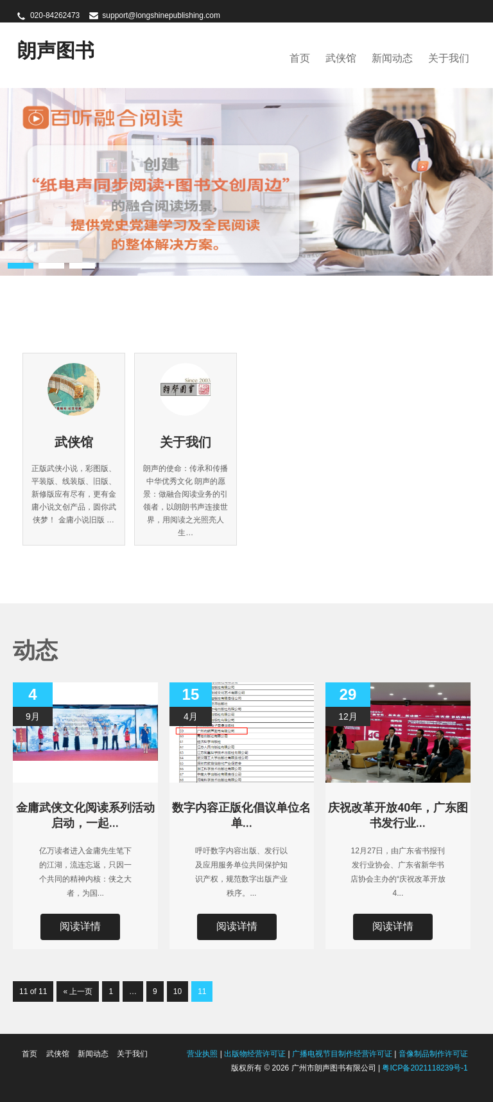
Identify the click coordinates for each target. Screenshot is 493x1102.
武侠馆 (340, 58)
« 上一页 (77, 991)
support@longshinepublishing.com (161, 15)
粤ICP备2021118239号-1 (424, 1067)
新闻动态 (392, 58)
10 (177, 991)
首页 (300, 58)
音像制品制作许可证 (433, 1053)
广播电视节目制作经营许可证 (342, 1053)
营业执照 (202, 1053)
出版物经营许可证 (255, 1053)
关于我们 (448, 58)
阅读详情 (80, 926)
